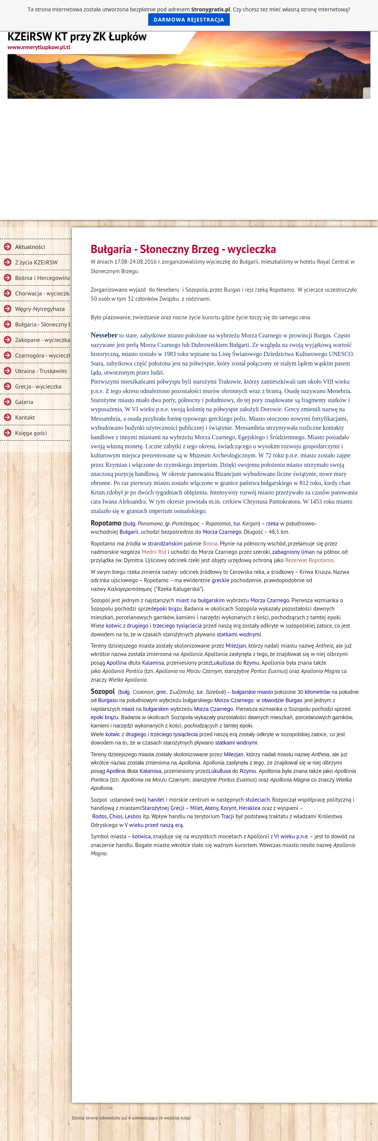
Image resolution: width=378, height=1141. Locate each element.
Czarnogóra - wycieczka (42, 355)
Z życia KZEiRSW (36, 262)
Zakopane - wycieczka (42, 340)
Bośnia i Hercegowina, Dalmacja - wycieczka (42, 277)
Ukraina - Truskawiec (41, 371)
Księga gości (31, 433)
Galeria (24, 402)
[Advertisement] (189, 155)
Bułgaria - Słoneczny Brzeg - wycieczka (42, 324)
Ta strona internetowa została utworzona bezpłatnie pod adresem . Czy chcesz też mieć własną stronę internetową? (189, 16)
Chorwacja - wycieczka (42, 293)
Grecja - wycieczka (38, 386)
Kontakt (25, 417)
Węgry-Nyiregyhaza (40, 308)
